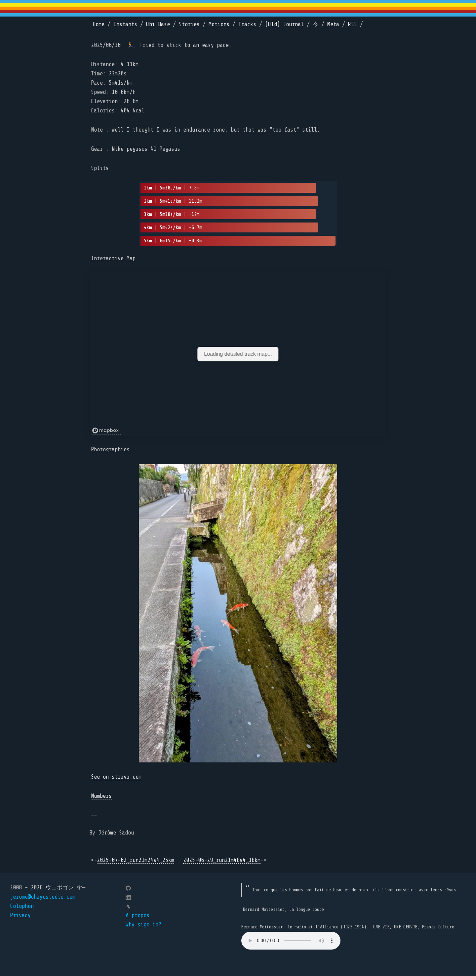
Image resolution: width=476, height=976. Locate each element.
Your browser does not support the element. (290, 941)
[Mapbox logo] (106, 430)
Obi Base (158, 24)
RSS (352, 24)
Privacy (20, 915)
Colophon (22, 906)
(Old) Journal (284, 24)
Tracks (247, 24)
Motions (219, 24)
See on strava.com (116, 777)
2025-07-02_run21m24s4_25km (135, 860)
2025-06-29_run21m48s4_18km (221, 860)
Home (98, 24)
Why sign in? (143, 924)
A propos (137, 915)
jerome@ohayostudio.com (42, 897)
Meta (333, 24)
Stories (189, 24)
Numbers (101, 796)
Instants (125, 24)
